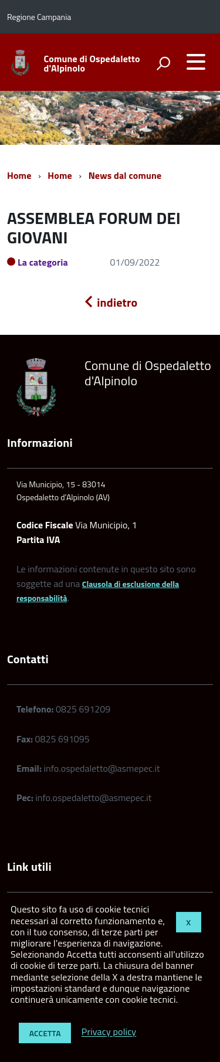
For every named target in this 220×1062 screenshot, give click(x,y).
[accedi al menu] (196, 61)
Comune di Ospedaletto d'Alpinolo (92, 63)
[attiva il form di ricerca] (163, 63)
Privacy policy (109, 1032)
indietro (110, 302)
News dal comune (125, 175)
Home (19, 175)
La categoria (43, 262)
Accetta (45, 1033)
